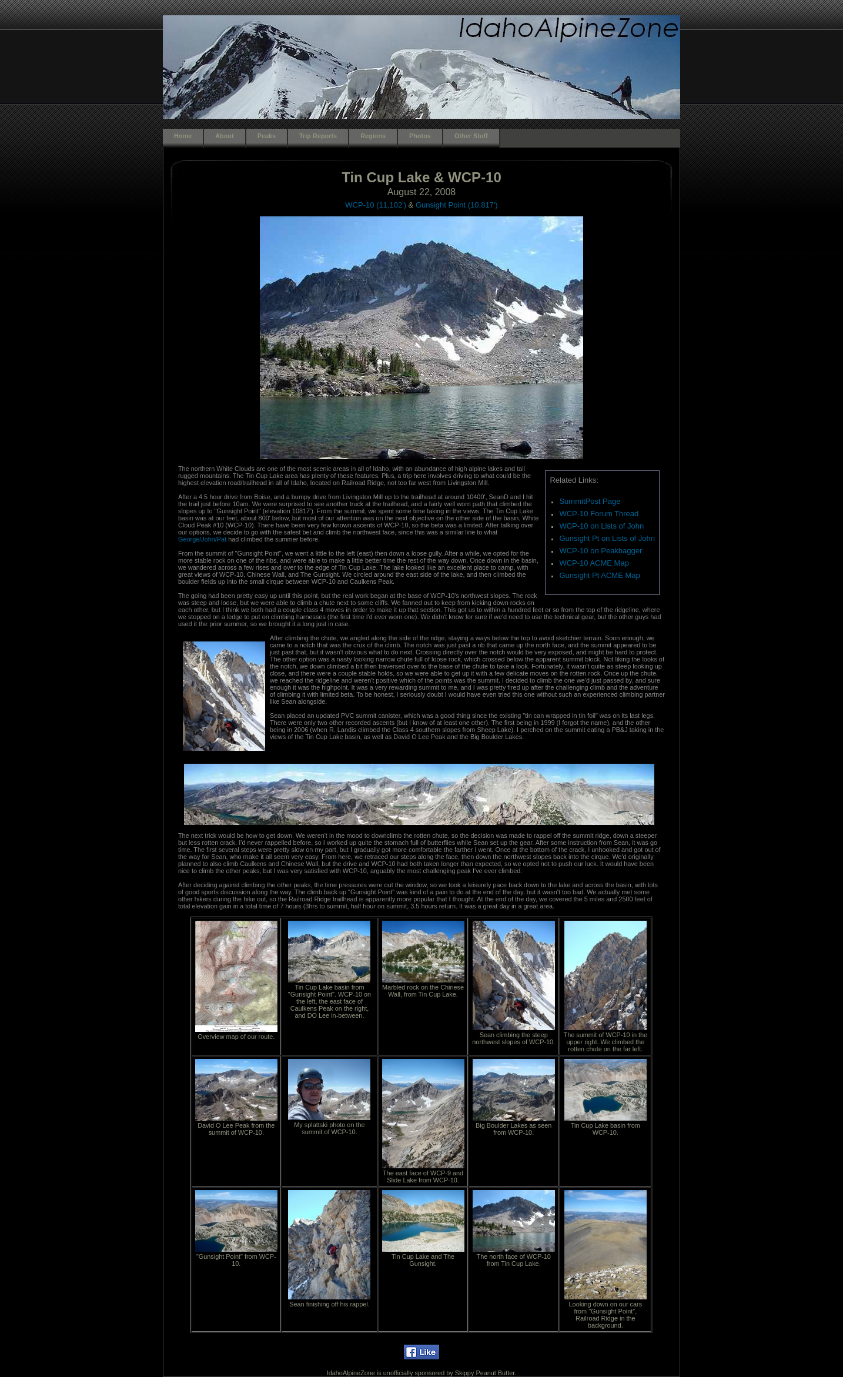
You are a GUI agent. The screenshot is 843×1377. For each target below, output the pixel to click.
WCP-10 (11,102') (375, 204)
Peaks (266, 135)
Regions (373, 135)
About (224, 135)
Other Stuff (471, 135)
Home (183, 135)
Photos (420, 135)
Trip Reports (318, 135)
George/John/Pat (202, 539)
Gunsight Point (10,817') (457, 204)
